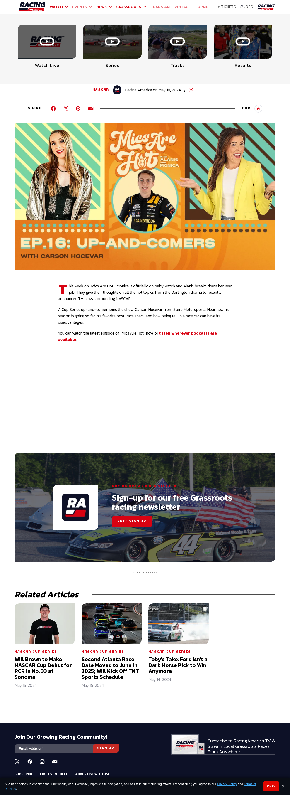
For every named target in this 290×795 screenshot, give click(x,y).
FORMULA (204, 7)
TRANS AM (160, 7)
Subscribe (23, 773)
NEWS (104, 7)
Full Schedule (39, 33)
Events (82, 7)
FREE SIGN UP (132, 521)
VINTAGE (182, 7)
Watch (59, 7)
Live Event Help (54, 773)
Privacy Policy (227, 784)
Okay (271, 786)
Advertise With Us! (92, 773)
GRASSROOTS (131, 7)
